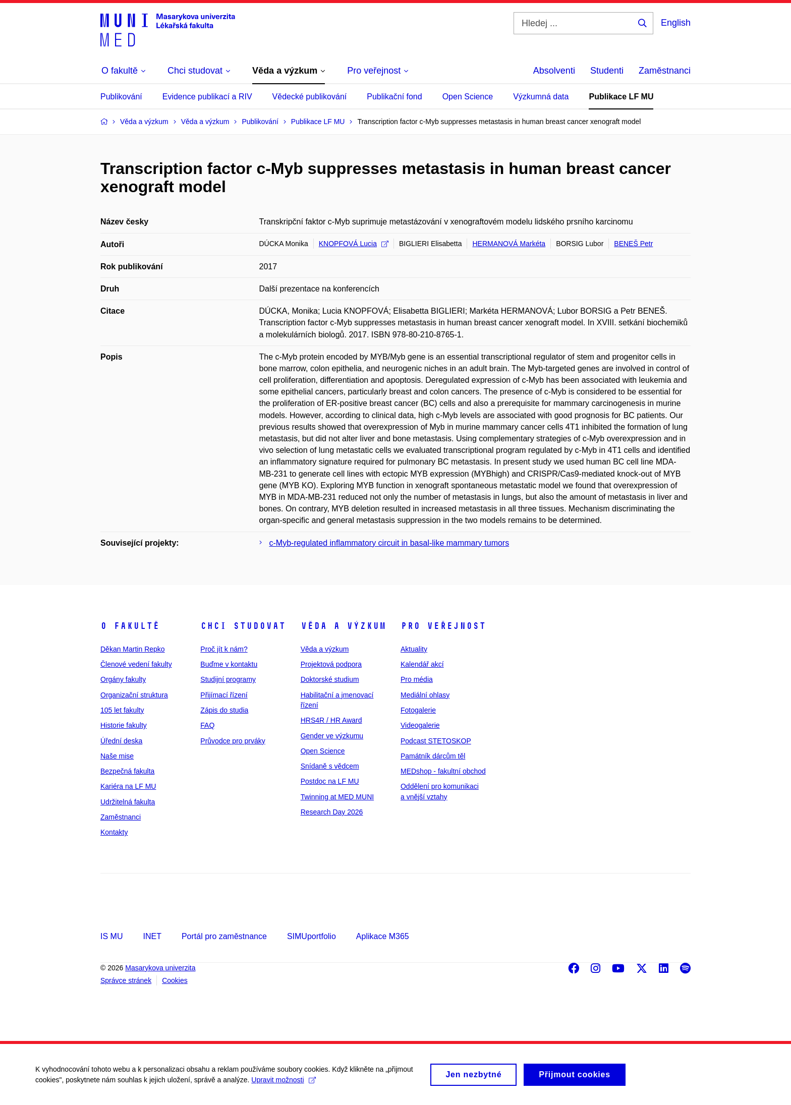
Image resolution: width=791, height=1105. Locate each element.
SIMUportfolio (311, 936)
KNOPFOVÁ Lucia (353, 244)
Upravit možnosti (283, 1084)
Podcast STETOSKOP (436, 741)
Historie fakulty (123, 725)
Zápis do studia (224, 710)
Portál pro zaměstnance (224, 936)
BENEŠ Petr (633, 244)
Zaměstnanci (665, 71)
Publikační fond (394, 96)
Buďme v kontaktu (228, 664)
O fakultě (129, 625)
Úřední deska (121, 741)
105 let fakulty (122, 710)
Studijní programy (228, 679)
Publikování (121, 96)
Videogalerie (420, 725)
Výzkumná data (541, 96)
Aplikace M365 (382, 936)
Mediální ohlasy (425, 695)
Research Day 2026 (332, 812)
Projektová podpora (331, 664)
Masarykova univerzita (160, 968)
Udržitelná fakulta (127, 802)
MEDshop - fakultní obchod (443, 771)
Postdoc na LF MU (330, 781)
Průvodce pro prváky (232, 741)
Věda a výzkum (343, 625)
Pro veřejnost (443, 625)
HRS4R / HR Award (331, 720)
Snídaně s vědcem (330, 766)
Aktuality (414, 649)
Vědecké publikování (309, 96)
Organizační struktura (134, 695)
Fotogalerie (418, 710)
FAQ (207, 725)
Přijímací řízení (223, 695)
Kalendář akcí (422, 664)
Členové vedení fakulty (136, 664)
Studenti (607, 71)
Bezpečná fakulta (127, 771)
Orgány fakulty (123, 679)
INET (152, 936)
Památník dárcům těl (433, 756)
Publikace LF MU (621, 96)
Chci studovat (243, 625)
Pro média (417, 679)
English (676, 23)
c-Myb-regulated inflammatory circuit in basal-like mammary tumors (389, 543)
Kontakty (114, 832)
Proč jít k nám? (223, 649)
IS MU (111, 936)
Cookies (175, 980)
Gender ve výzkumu (332, 736)
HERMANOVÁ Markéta (508, 244)
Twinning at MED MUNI (337, 797)
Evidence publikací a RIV (207, 96)
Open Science (467, 96)
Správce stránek (125, 980)
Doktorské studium (330, 679)
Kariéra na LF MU (128, 786)
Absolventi (554, 71)
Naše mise (117, 756)
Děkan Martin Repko (132, 649)
